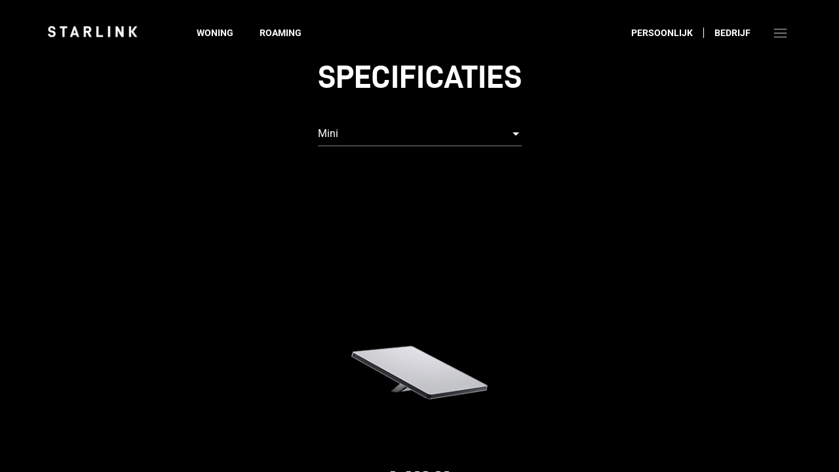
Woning (215, 33)
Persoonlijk (662, 33)
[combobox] (420, 134)
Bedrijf (732, 33)
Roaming (281, 33)
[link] (92, 31)
